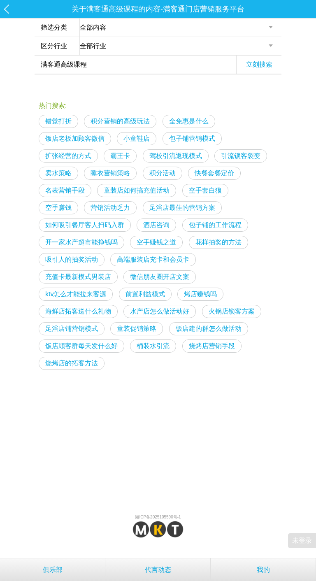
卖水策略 (58, 173)
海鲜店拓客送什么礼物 (78, 311)
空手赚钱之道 (156, 242)
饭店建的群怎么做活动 (209, 328)
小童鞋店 (136, 138)
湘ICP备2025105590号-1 (158, 517)
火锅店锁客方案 (232, 311)
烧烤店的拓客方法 (71, 363)
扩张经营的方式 (68, 155)
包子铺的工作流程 (215, 224)
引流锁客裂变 (240, 155)
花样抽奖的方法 (218, 242)
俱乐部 (53, 569)
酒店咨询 (156, 224)
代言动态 (158, 569)
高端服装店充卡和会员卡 (153, 259)
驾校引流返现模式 (175, 155)
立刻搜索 (259, 64)
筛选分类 (54, 27)
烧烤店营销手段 (212, 345)
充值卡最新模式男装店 (78, 276)
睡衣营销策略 (110, 173)
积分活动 (162, 173)
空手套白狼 (205, 190)
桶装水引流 (153, 345)
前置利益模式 (145, 293)
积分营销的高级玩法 (120, 121)
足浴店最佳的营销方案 (182, 207)
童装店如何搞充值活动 (137, 190)
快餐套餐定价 (214, 173)
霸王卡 (120, 155)
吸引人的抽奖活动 (71, 259)
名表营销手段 (65, 190)
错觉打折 (58, 121)
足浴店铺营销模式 (71, 328)
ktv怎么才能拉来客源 (75, 293)
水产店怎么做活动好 (159, 311)
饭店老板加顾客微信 (75, 138)
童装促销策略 (136, 328)
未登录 (302, 540)
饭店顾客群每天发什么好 (81, 345)
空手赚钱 (58, 207)
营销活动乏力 (110, 207)
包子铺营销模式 (192, 138)
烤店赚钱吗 (200, 293)
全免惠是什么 (189, 121)
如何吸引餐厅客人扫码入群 (84, 224)
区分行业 (54, 45)
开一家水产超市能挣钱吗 (81, 242)
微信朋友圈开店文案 (159, 276)
